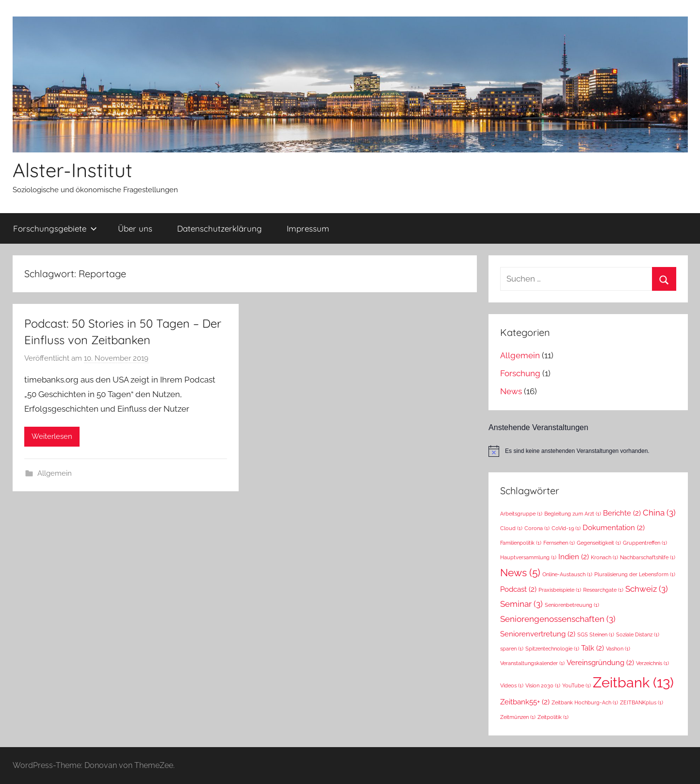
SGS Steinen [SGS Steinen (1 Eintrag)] (595, 634)
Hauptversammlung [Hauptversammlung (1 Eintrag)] (528, 557)
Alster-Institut (72, 170)
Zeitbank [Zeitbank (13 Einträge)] (633, 682)
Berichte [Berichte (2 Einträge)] (622, 513)
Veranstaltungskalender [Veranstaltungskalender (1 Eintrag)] (532, 663)
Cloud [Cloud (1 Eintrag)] (511, 528)
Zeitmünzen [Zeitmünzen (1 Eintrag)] (518, 717)
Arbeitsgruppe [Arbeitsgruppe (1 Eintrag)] (521, 514)
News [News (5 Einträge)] (520, 573)
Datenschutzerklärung (219, 228)
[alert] (587, 451)
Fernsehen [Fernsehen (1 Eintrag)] (559, 543)
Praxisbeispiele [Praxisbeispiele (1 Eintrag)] (559, 590)
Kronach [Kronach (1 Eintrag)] (604, 557)
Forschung (520, 373)
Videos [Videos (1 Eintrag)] (511, 685)
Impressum (308, 228)
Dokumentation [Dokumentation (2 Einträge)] (614, 527)
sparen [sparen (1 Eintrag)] (511, 648)
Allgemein (54, 473)
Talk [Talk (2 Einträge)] (592, 648)
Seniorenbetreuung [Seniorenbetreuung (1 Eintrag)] (572, 605)
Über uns (135, 228)
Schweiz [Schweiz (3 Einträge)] (646, 589)
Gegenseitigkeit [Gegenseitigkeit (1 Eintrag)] (599, 543)
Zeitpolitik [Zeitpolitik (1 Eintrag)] (553, 717)
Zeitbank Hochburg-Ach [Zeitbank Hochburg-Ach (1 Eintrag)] (585, 702)
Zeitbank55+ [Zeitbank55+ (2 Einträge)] (525, 702)
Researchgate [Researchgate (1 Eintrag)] (603, 590)
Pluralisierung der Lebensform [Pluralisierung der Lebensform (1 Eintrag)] (634, 574)
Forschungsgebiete (55, 228)
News (511, 391)
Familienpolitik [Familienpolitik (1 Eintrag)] (520, 543)
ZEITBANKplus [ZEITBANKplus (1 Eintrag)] (641, 702)
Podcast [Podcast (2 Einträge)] (518, 589)
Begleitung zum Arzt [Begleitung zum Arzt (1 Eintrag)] (572, 514)
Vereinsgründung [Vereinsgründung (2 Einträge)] (600, 662)
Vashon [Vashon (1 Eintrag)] (618, 648)
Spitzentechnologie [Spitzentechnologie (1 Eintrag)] (552, 648)
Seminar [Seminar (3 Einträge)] (521, 604)
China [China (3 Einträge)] (659, 512)
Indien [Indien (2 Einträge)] (573, 556)
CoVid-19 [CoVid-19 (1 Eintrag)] (566, 528)
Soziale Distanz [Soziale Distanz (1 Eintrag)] (637, 634)
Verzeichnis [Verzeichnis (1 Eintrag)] (652, 663)
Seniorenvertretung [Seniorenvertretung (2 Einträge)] (537, 634)
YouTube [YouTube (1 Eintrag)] (576, 685)
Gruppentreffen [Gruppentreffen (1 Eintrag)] (645, 543)
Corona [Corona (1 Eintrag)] (537, 528)
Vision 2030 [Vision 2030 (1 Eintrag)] (542, 685)
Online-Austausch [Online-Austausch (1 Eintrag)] (567, 574)
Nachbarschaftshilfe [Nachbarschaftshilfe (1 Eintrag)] (647, 557)
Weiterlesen (52, 436)
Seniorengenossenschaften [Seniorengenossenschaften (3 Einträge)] (558, 619)
